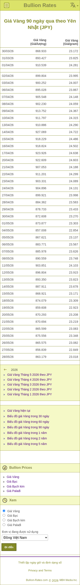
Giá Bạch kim (15, 486)
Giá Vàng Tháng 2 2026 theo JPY (29, 389)
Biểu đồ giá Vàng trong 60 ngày (28, 421)
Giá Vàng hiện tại (18, 410)
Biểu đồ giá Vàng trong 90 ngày (28, 427)
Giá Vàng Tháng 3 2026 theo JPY (29, 384)
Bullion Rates (40, 5)
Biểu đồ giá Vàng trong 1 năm (27, 432)
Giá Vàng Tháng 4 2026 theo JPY (29, 379)
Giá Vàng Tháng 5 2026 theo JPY (29, 374)
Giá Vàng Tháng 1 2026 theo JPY (29, 394)
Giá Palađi (13, 491)
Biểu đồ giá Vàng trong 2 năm (27, 438)
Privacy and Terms (40, 570)
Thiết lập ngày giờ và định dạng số (40, 562)
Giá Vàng (13, 477)
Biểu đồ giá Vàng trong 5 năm (27, 444)
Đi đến (8, 547)
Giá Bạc (12, 481)
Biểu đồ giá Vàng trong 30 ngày (28, 416)
